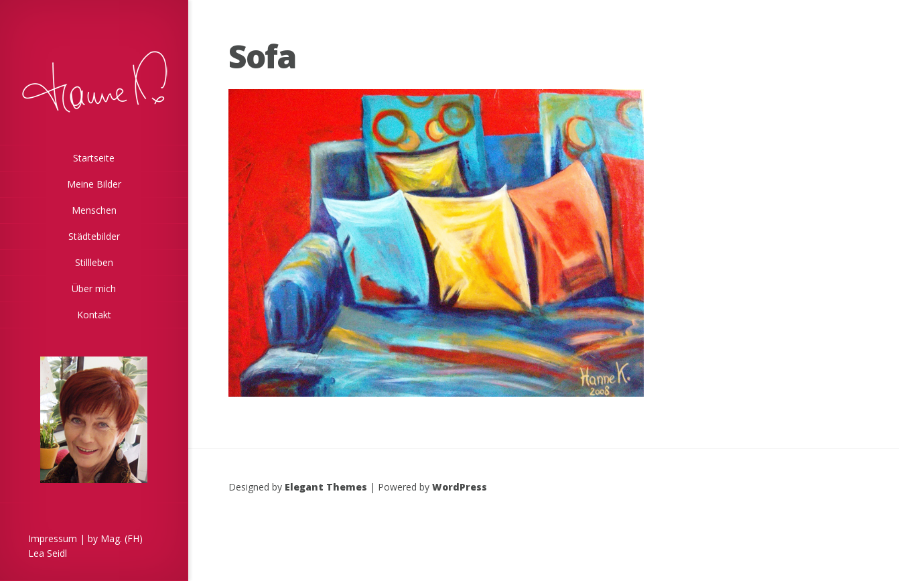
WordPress (459, 486)
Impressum (52, 538)
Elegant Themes (326, 486)
